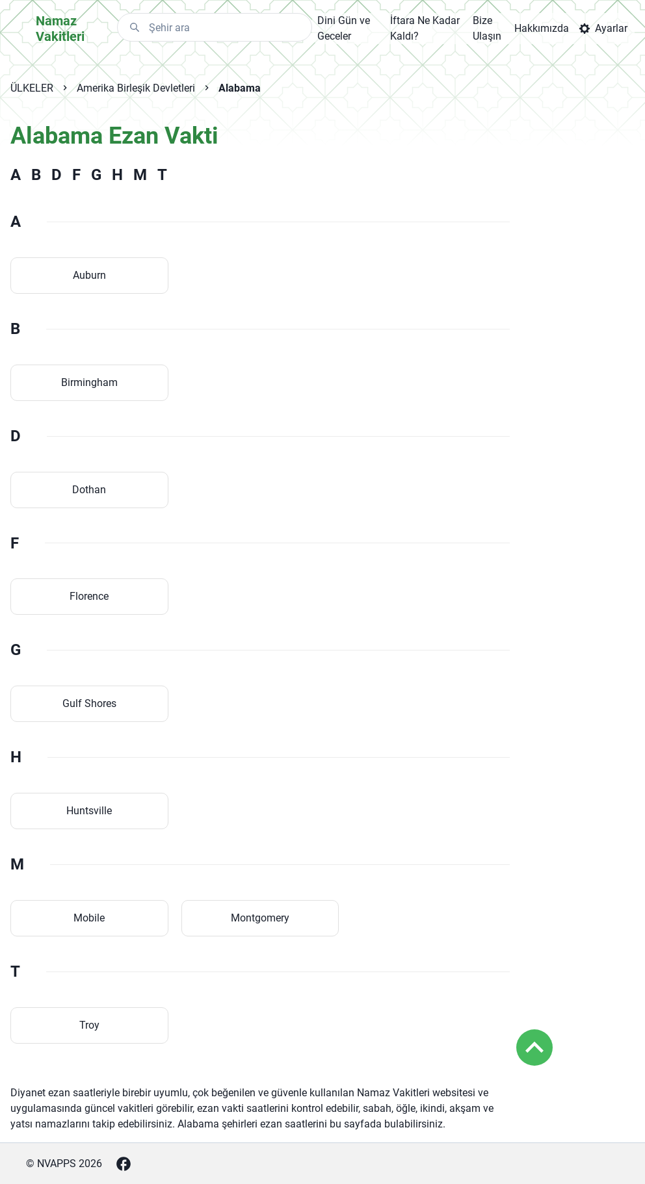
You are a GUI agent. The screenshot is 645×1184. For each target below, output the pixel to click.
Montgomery (260, 918)
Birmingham (89, 382)
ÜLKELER (31, 88)
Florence (89, 596)
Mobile (89, 918)
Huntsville (89, 810)
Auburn (89, 275)
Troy (89, 1025)
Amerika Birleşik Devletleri (136, 88)
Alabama (239, 88)
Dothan (89, 489)
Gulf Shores (89, 703)
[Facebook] (123, 1163)
